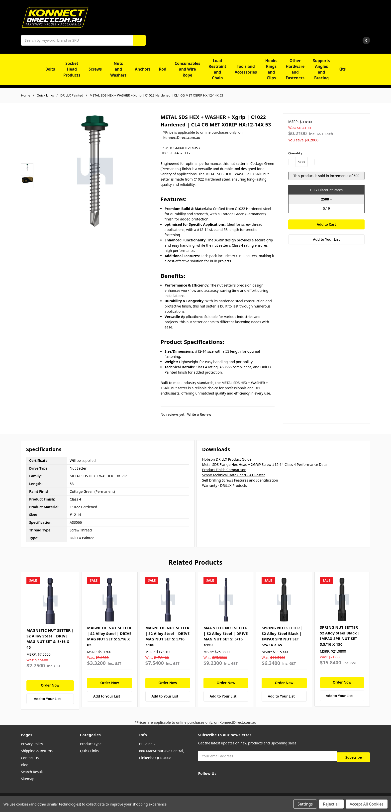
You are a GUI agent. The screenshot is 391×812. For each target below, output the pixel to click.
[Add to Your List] (50, 699)
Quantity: (295, 153)
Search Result (32, 771)
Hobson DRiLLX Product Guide (226, 459)
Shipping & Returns (37, 750)
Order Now (50, 685)
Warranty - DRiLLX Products (224, 485)
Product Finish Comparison (224, 469)
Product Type (90, 743)
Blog (24, 764)
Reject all (331, 804)
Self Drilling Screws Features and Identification (240, 480)
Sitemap (27, 778)
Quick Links (89, 750)
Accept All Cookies (367, 804)
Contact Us (30, 757)
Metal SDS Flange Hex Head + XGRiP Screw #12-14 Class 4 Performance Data (264, 464)
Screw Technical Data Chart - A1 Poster (233, 475)
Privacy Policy (32, 743)
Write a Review (199, 414)
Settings (305, 804)
